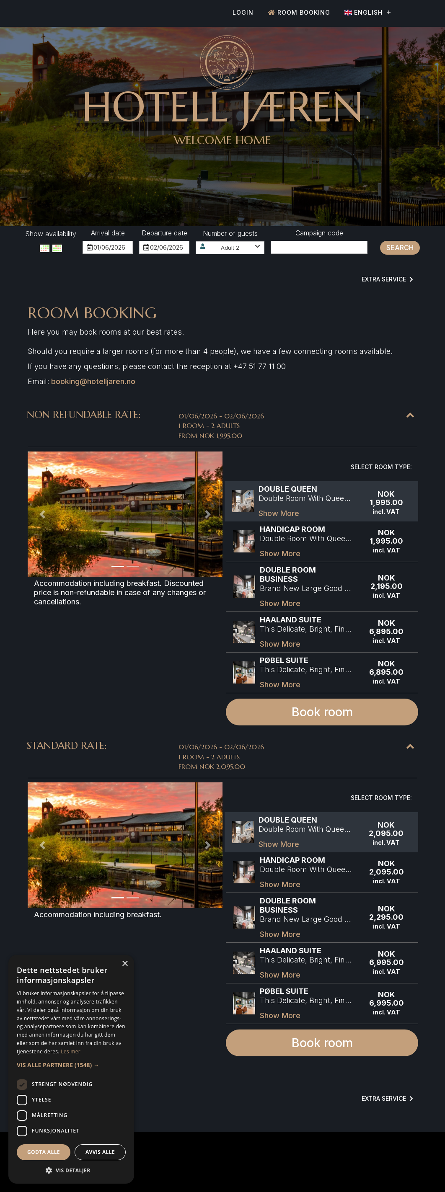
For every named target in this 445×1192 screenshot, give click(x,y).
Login (243, 12)
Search (400, 247)
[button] (230, 247)
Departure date (164, 233)
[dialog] (71, 1069)
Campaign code (319, 233)
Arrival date (108, 233)
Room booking (299, 12)
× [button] (125, 964)
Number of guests (230, 233)
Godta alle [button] (43, 1152)
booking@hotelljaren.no (93, 381)
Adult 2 (230, 247)
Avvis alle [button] (100, 1152)
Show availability (50, 234)
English (363, 12)
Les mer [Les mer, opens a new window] (70, 1051)
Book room (322, 711)
